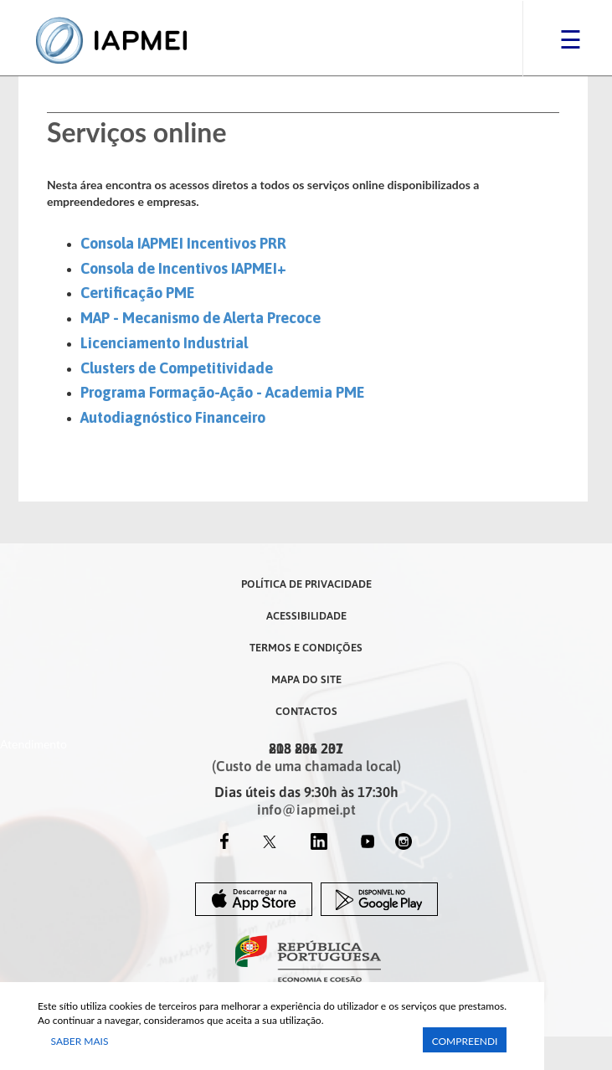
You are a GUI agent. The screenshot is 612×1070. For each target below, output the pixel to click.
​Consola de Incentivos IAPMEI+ (183, 268)
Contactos (306, 711)
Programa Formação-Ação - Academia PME (222, 392)
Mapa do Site (306, 679)
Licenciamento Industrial (164, 343)
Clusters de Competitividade (176, 368)
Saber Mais (80, 1041)
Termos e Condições (306, 647)
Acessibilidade (306, 615)
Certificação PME (137, 292)
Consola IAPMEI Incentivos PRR (183, 243)
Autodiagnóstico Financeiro (172, 417)
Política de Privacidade (306, 583)
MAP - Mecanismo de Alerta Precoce (200, 318)
